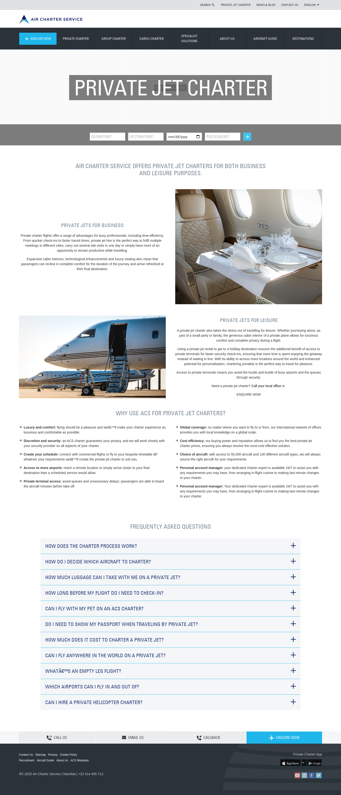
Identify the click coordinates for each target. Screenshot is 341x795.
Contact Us (26, 754)
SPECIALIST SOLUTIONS (189, 38)
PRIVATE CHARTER (76, 38)
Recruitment (26, 760)
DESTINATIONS (303, 38)
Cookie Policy (68, 754)
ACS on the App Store (291, 762)
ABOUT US (227, 38)
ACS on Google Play (312, 762)
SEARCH (205, 5)
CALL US (57, 737)
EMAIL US (133, 737)
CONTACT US (289, 5)
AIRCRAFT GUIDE (265, 38)
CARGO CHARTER (151, 38)
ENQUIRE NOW (38, 38)
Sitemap (40, 754)
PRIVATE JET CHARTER (236, 5)
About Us (62, 760)
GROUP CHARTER (114, 38)
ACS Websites (79, 760)
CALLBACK (208, 737)
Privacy (52, 754)
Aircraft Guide (45, 760)
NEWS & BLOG (265, 5)
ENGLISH (311, 5)
